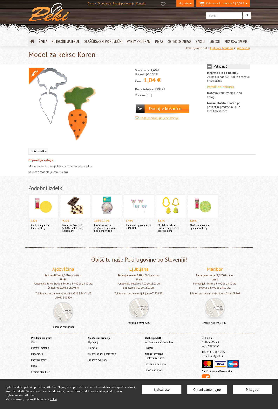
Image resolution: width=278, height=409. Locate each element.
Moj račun (185, 3)
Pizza (34, 366)
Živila (34, 342)
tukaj (53, 399)
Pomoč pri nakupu (220, 86)
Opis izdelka (38, 151)
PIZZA (159, 41)
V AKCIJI (200, 41)
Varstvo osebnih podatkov (159, 342)
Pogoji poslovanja (123, 3)
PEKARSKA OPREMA (236, 41)
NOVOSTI (214, 41)
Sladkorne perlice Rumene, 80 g (40, 227)
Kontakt (141, 3)
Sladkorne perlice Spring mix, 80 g (199, 227)
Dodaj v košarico (165, 108)
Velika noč (220, 66)
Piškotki (149, 348)
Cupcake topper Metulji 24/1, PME (138, 227)
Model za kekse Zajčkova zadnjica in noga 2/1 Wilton (105, 228)
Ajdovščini (243, 48)
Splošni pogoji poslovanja (102, 354)
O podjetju (104, 3)
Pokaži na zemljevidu (63, 327)
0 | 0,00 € (223, 3)
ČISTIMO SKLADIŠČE (179, 41)
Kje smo (92, 348)
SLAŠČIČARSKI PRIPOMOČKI (103, 41)
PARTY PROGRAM (139, 41)
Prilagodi (252, 389)
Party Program (38, 360)
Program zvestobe (98, 360)
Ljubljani (215, 48)
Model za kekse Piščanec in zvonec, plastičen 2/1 (168, 228)
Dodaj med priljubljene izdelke (157, 118)
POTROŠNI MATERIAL (66, 41)
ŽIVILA (43, 41)
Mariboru (228, 48)
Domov (92, 3)
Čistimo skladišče (40, 372)
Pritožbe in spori (153, 370)
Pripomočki (37, 354)
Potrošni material (40, 348)
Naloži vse (162, 389)
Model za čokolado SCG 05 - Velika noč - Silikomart (73, 228)
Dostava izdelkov (154, 358)
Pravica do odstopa (155, 364)
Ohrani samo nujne (207, 389)
